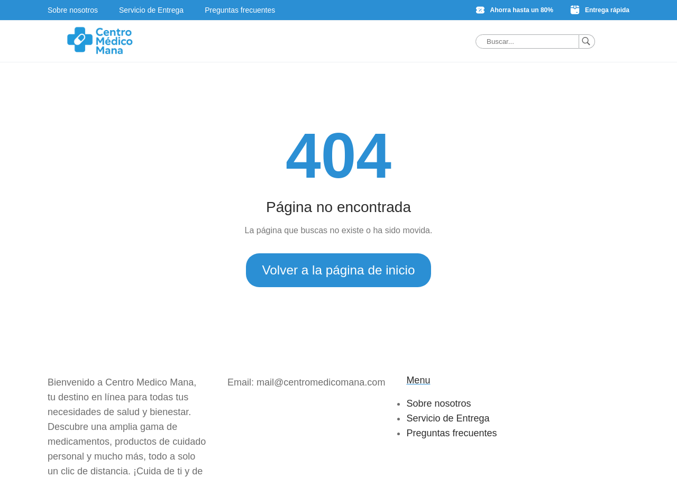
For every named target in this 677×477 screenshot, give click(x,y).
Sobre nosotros (73, 10)
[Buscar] (587, 41)
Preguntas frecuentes (240, 10)
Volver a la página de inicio (338, 270)
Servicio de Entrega (151, 10)
